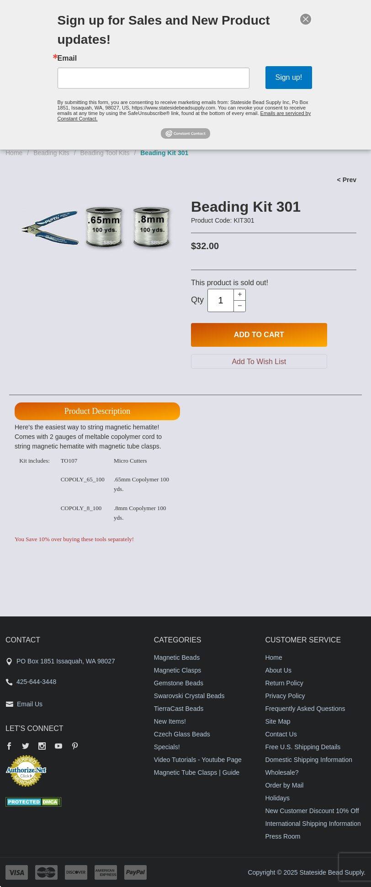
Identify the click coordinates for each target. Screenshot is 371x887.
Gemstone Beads (178, 683)
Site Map (277, 721)
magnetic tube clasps (129, 446)
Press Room (282, 836)
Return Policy (284, 683)
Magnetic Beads (177, 657)
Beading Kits (51, 153)
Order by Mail (284, 785)
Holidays (277, 798)
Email (67, 58)
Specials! (167, 747)
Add (259, 335)
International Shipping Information (312, 823)
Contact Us (281, 734)
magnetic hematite (58, 446)
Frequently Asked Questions (305, 708)
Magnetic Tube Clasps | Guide (196, 772)
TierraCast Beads (178, 708)
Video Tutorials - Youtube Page (198, 759)
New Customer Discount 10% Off (312, 810)
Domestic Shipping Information (308, 759)
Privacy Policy (285, 695)
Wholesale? (281, 772)
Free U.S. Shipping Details (302, 747)
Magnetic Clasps (177, 670)
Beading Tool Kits (105, 153)
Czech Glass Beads (182, 734)
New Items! (170, 721)
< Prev (346, 179)
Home (13, 153)
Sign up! (288, 77)
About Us (278, 670)
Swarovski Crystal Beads (189, 695)
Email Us (29, 704)
